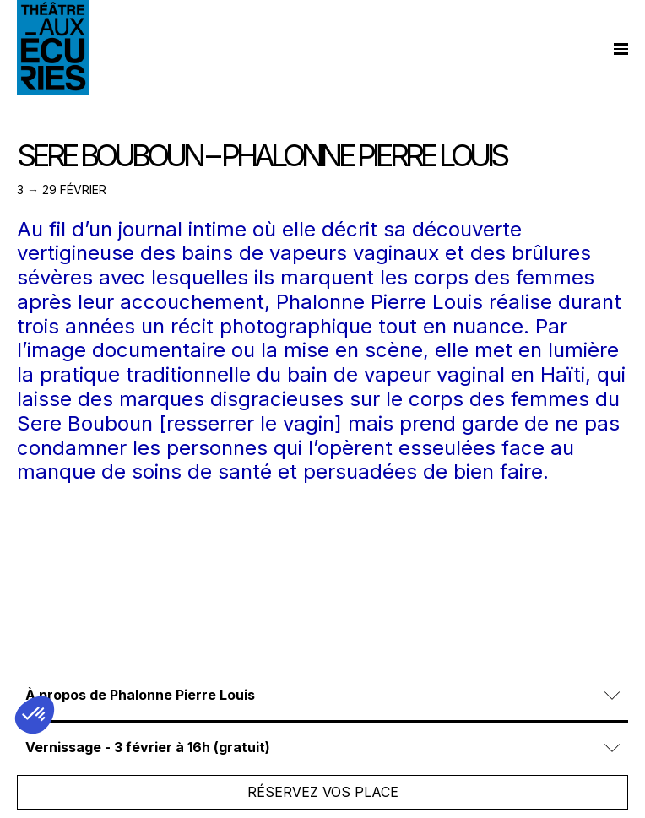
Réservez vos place (322, 791)
